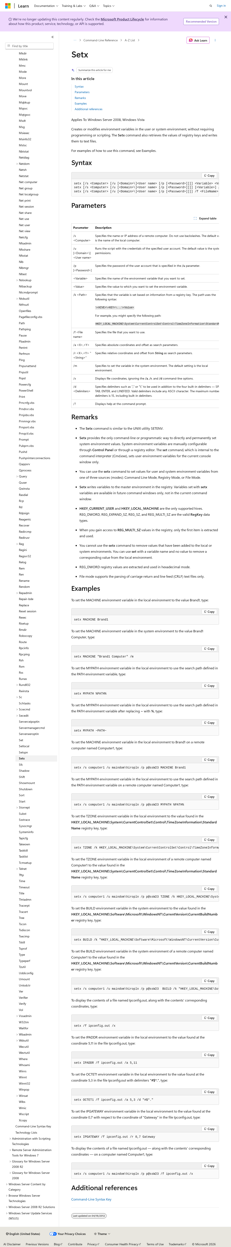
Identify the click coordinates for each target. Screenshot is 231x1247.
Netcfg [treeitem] (23, 237)
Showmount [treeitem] (27, 783)
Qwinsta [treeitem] (24, 488)
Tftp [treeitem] (21, 875)
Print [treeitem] (22, 397)
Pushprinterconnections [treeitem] (34, 458)
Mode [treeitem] (23, 71)
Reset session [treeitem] (27, 611)
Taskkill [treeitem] (23, 850)
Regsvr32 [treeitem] (25, 556)
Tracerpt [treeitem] (24, 905)
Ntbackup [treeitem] (25, 286)
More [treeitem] (22, 78)
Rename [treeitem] (24, 581)
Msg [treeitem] (22, 127)
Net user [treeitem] (24, 225)
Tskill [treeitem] (22, 942)
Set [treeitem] (21, 740)
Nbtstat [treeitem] (24, 151)
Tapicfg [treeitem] (23, 838)
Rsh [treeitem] (21, 660)
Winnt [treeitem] (23, 1077)
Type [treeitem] (22, 954)
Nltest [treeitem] (23, 274)
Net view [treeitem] (24, 231)
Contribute (75, 1244)
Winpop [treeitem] (24, 1089)
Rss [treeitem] (21, 672)
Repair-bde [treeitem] (26, 599)
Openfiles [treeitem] (25, 311)
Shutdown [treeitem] (25, 789)
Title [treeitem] (21, 893)
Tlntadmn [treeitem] (25, 899)
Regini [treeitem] (23, 550)
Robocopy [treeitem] (25, 636)
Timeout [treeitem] (24, 887)
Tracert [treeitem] (23, 912)
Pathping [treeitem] (25, 329)
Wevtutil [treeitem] (24, 1053)
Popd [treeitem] (22, 378)
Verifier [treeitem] (23, 997)
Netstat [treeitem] (24, 176)
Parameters (82, 92)
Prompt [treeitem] (24, 439)
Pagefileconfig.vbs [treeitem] (30, 317)
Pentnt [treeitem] (23, 348)
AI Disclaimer (12, 1244)
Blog (57, 1244)
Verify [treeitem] (22, 1004)
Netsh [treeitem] (23, 170)
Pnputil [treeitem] (23, 372)
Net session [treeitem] (26, 206)
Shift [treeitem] (22, 777)
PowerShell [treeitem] (26, 390)
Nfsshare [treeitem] (24, 249)
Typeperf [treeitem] (24, 961)
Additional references (88, 109)
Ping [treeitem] (22, 360)
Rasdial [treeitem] (23, 495)
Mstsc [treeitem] (23, 145)
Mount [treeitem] (23, 84)
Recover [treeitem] (24, 525)
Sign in (221, 5)
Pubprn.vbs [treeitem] (26, 446)
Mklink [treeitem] (23, 59)
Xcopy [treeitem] (23, 1120)
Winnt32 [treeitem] (24, 1083)
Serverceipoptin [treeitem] (29, 721)
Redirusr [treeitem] (24, 538)
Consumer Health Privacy (121, 1244)
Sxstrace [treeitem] (24, 820)
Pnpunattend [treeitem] (27, 366)
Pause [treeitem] (23, 335)
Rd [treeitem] (20, 507)
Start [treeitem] (22, 801)
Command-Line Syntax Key (91, 1199)
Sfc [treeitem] (21, 764)
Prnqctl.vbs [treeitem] (26, 433)
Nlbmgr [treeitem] (24, 268)
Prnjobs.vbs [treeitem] (26, 415)
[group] (145, 188)
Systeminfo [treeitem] (26, 832)
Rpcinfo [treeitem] (24, 648)
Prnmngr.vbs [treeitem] (27, 421)
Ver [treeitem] (21, 991)
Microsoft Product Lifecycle (122, 19)
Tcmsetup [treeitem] (25, 863)
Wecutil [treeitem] (24, 1047)
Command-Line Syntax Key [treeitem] (33, 1126)
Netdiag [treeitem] (24, 157)
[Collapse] (52, 37)
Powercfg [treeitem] (25, 384)
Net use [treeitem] (24, 219)
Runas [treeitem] (23, 679)
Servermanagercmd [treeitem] (32, 728)
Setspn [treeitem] (23, 752)
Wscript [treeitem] (24, 1114)
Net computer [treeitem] (28, 182)
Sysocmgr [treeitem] (25, 826)
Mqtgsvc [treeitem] (24, 115)
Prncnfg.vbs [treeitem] (26, 403)
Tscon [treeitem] (22, 924)
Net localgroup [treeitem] (28, 194)
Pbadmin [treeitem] (24, 341)
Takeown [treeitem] (24, 844)
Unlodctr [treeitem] (24, 985)
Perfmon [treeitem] (24, 354)
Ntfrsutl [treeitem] (24, 304)
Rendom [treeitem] (24, 587)
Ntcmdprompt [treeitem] (28, 292)
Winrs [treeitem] (22, 1071)
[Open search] (211, 6)
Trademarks (176, 1244)
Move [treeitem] (22, 96)
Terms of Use (155, 1244)
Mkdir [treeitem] (23, 53)
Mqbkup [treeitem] (24, 102)
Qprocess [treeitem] (25, 470)
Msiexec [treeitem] (24, 133)
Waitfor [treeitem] (23, 1028)
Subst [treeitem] (22, 814)
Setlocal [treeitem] (24, 746)
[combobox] (29, 46)
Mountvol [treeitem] (25, 90)
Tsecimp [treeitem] (24, 936)
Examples (81, 103)
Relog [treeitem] (22, 562)
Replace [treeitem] (24, 605)
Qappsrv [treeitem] (24, 464)
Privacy (92, 1244)
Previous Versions (37, 1244)
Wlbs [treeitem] (22, 1102)
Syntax (79, 86)
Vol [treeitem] (21, 1010)
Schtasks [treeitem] (24, 703)
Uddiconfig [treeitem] (26, 973)
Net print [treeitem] (25, 200)
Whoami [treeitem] (24, 1065)
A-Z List (130, 40)
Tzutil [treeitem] (22, 967)
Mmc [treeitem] (22, 65)
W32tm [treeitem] (24, 1022)
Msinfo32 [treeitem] (25, 139)
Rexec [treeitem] (22, 617)
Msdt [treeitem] (22, 121)
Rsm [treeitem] (21, 666)
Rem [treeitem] (22, 568)
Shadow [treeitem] (24, 771)
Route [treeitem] (23, 642)
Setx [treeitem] (22, 758)
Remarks (80, 98)
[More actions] (215, 40)
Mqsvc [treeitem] (23, 108)
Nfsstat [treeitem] (23, 255)
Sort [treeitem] (21, 795)
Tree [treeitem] (21, 918)
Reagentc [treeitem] (25, 519)
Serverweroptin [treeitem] (29, 734)
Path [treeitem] (22, 323)
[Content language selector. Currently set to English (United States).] (23, 1233)
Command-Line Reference (101, 40)
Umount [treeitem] (24, 979)
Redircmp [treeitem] (25, 531)
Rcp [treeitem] (21, 501)
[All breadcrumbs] (75, 40)
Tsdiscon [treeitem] (24, 930)
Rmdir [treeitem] (23, 630)
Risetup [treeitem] (24, 623)
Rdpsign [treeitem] (24, 513)
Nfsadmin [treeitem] (25, 243)
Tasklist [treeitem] (23, 856)
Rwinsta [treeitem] (24, 691)
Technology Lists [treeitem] (26, 1132)
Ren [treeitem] (21, 574)
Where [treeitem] (23, 1059)
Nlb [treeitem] (21, 262)
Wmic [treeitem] (22, 1108)
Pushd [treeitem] (23, 452)
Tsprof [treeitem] (23, 948)
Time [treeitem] (22, 881)
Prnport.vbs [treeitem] (26, 427)
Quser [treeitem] (23, 482)
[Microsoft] (8, 6)
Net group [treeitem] (25, 188)
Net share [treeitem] (25, 213)
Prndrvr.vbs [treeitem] (26, 409)
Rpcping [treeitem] (24, 654)
